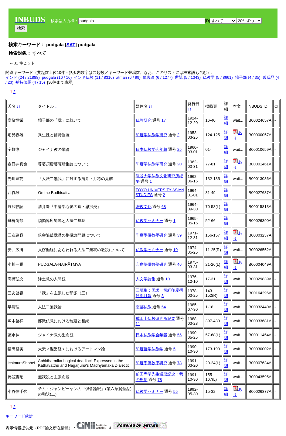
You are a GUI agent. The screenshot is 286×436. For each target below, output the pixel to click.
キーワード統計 (19, 416)
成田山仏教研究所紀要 (155, 318)
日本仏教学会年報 (151, 149)
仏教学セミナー (149, 220)
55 (179, 335)
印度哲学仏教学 (149, 349)
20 (179, 164)
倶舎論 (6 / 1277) (157, 77)
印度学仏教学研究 (151, 135)
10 (167, 279)
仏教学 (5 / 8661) (218, 77)
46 (179, 264)
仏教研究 (144, 120)
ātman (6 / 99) (128, 77)
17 (164, 120)
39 (179, 235)
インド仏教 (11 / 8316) (94, 77)
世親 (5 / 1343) (188, 77)
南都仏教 (144, 307)
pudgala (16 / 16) (57, 77)
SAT (70, 44)
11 (138, 323)
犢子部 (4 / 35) (247, 77)
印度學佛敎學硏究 (151, 235)
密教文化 (144, 206)
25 (179, 149)
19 (175, 249)
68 (164, 206)
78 (179, 363)
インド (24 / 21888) (22, 77)
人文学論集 (145, 279)
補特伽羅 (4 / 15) (30, 82)
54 (164, 307)
